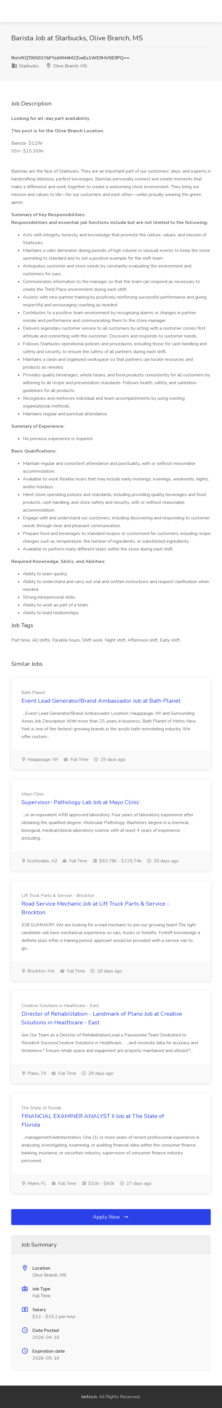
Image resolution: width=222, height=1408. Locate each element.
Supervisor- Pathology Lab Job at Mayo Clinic (80, 802)
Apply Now (111, 1216)
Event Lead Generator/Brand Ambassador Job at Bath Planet (100, 701)
